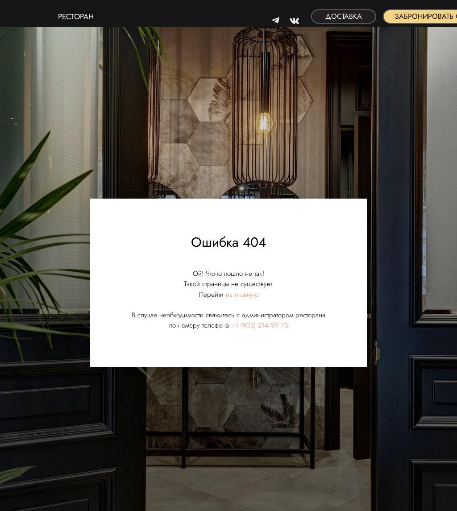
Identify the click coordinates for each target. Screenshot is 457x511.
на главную (242, 294)
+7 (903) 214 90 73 (259, 325)
